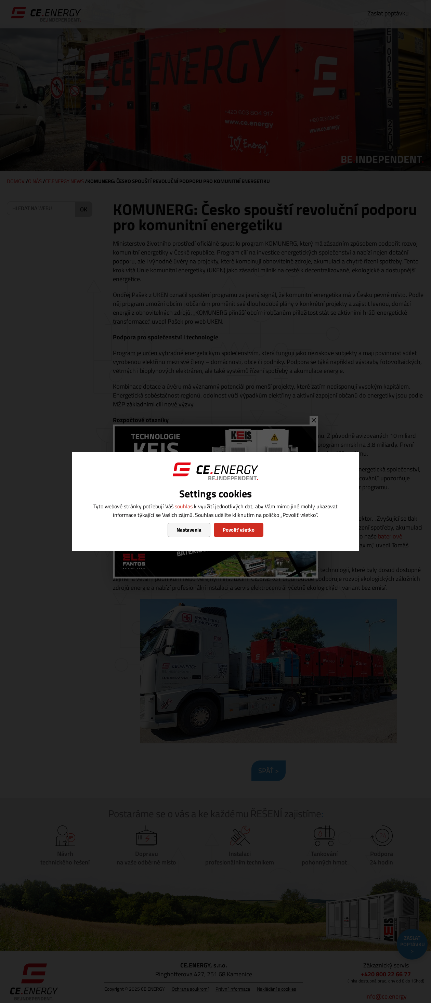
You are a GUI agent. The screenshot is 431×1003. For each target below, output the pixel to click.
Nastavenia (189, 530)
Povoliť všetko (238, 530)
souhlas (184, 506)
